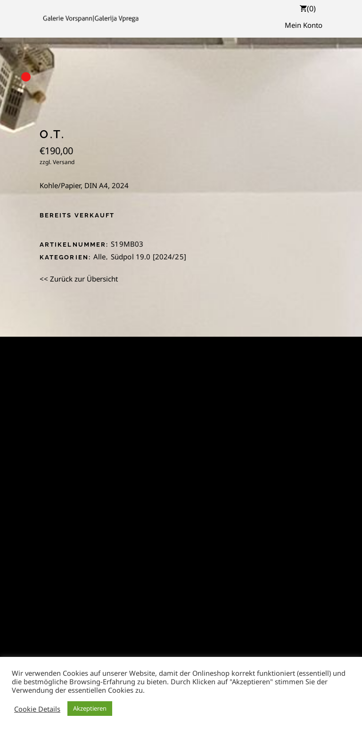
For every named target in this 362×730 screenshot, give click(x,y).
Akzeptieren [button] (90, 708)
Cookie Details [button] (37, 709)
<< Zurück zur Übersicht (79, 278)
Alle (99, 256)
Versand (63, 162)
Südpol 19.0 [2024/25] (148, 256)
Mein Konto (303, 25)
